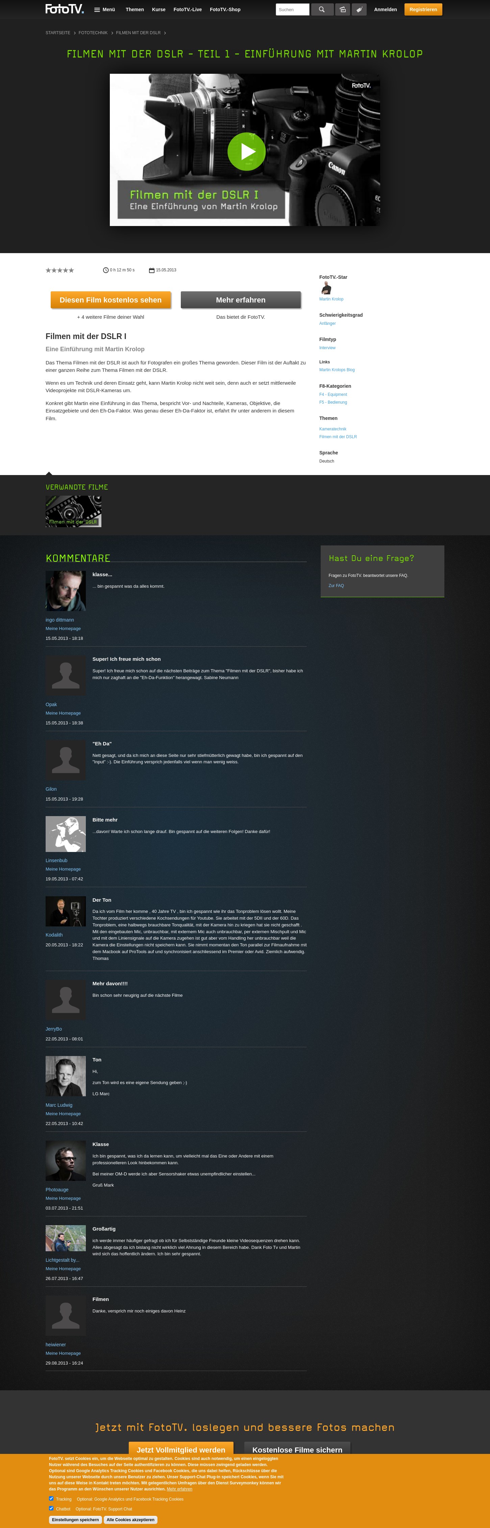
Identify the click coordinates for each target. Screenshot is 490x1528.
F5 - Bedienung (333, 402)
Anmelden (385, 9)
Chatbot (63, 1509)
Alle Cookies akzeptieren (130, 1520)
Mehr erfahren (241, 300)
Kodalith (54, 935)
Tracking (64, 1499)
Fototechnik (93, 32)
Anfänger (327, 323)
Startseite (58, 32)
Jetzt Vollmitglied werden (181, 1450)
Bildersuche (342, 9)
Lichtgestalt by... (62, 1260)
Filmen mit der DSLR (138, 32)
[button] (246, 151)
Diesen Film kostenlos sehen (111, 300)
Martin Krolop (331, 299)
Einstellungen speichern (75, 1520)
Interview (327, 347)
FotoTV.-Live (188, 9)
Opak (51, 704)
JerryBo (54, 1029)
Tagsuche (359, 9)
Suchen (322, 9)
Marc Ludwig (59, 1105)
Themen (135, 9)
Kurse (159, 9)
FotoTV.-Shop (225, 9)
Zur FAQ (336, 585)
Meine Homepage (63, 628)
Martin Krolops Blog (337, 369)
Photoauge (57, 1189)
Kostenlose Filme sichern (297, 1450)
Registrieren (423, 9)
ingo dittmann (60, 620)
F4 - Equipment (333, 394)
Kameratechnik (332, 429)
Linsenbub (57, 860)
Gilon (51, 789)
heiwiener (56, 1344)
